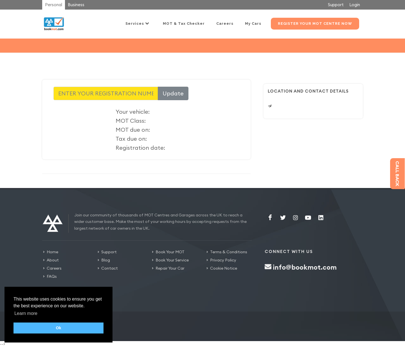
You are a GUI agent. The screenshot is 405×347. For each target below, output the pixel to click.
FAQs (52, 276)
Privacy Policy (223, 260)
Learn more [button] (25, 313)
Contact (109, 268)
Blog (105, 260)
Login (354, 4)
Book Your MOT (170, 251)
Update (173, 93)
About (53, 260)
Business (76, 4)
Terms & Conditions (228, 251)
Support (336, 4)
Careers (54, 268)
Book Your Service (172, 260)
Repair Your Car (170, 268)
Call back (397, 173)
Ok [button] (58, 328)
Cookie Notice (223, 268)
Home (52, 251)
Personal (53, 4)
